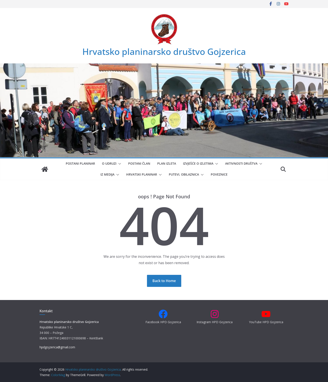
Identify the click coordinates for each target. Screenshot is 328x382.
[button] (118, 163)
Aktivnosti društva (241, 163)
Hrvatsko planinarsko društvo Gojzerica (164, 51)
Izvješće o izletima (198, 163)
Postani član (139, 163)
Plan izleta (166, 163)
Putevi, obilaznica (184, 174)
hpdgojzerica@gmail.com (57, 347)
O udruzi (109, 163)
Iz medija (107, 174)
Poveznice (219, 174)
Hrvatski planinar (141, 174)
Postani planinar (80, 163)
